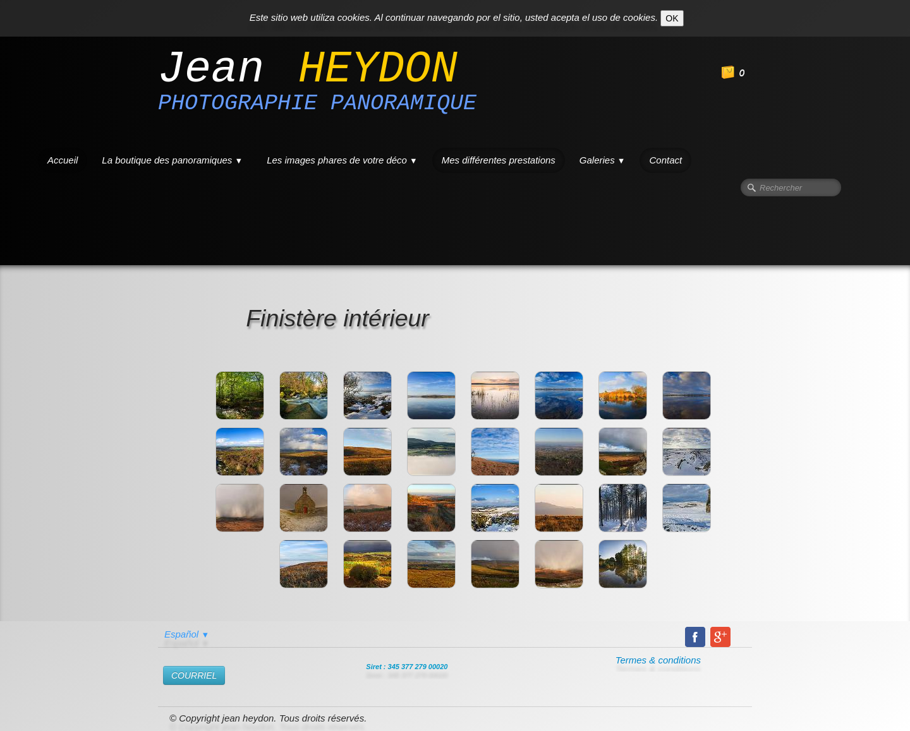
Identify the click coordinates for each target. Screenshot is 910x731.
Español (186, 634)
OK (671, 18)
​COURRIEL (194, 675)
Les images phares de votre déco (342, 160)
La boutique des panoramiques (172, 160)
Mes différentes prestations (498, 160)
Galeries (602, 160)
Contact (665, 160)
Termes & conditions (658, 660)
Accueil (62, 160)
